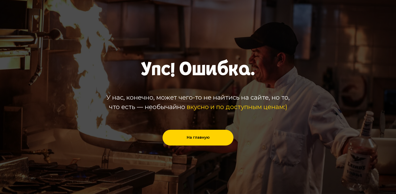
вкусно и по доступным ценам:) (237, 107)
